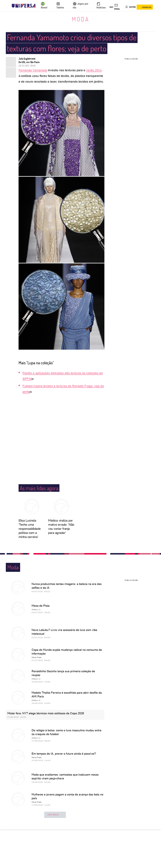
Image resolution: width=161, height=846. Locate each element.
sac (111, 7)
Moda (80, 19)
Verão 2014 (94, 70)
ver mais (55, 815)
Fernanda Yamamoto (33, 70)
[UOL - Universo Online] (38, 5)
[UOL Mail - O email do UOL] (119, 7)
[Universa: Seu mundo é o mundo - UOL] (23, 5)
